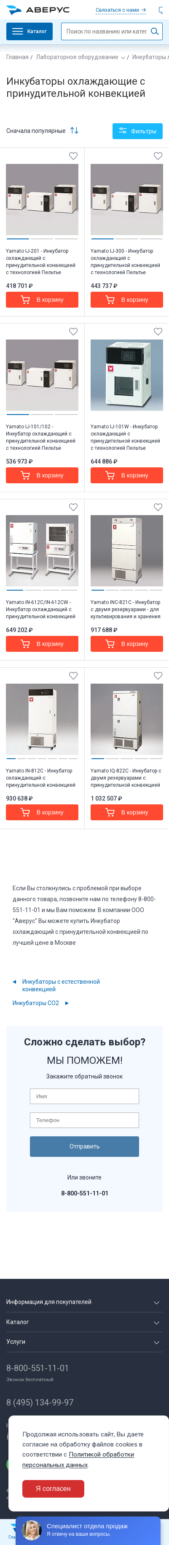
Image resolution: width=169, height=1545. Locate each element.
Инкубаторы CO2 (36, 1003)
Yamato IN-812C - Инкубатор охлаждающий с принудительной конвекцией (40, 778)
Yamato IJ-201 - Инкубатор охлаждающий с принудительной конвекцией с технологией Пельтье (40, 261)
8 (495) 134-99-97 (39, 1402)
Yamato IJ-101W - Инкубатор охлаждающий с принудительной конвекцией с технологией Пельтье (125, 437)
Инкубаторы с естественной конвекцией (61, 985)
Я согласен (53, 1488)
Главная (17, 57)
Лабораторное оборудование (77, 57)
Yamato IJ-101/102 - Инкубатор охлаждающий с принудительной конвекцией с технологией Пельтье (40, 437)
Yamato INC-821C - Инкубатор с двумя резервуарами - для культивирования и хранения (126, 609)
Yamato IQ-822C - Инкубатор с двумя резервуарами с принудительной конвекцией (126, 778)
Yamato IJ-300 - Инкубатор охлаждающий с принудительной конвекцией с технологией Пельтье (125, 261)
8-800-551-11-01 (37, 1368)
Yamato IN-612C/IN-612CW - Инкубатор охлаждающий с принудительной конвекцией (40, 609)
